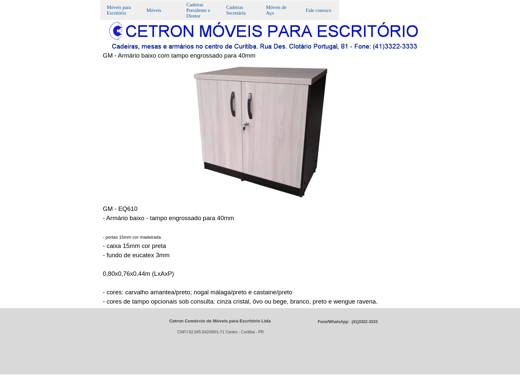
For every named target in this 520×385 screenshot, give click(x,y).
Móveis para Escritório (119, 10)
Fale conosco (318, 10)
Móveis (154, 10)
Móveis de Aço (276, 10)
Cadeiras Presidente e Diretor (198, 10)
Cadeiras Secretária (236, 10)
